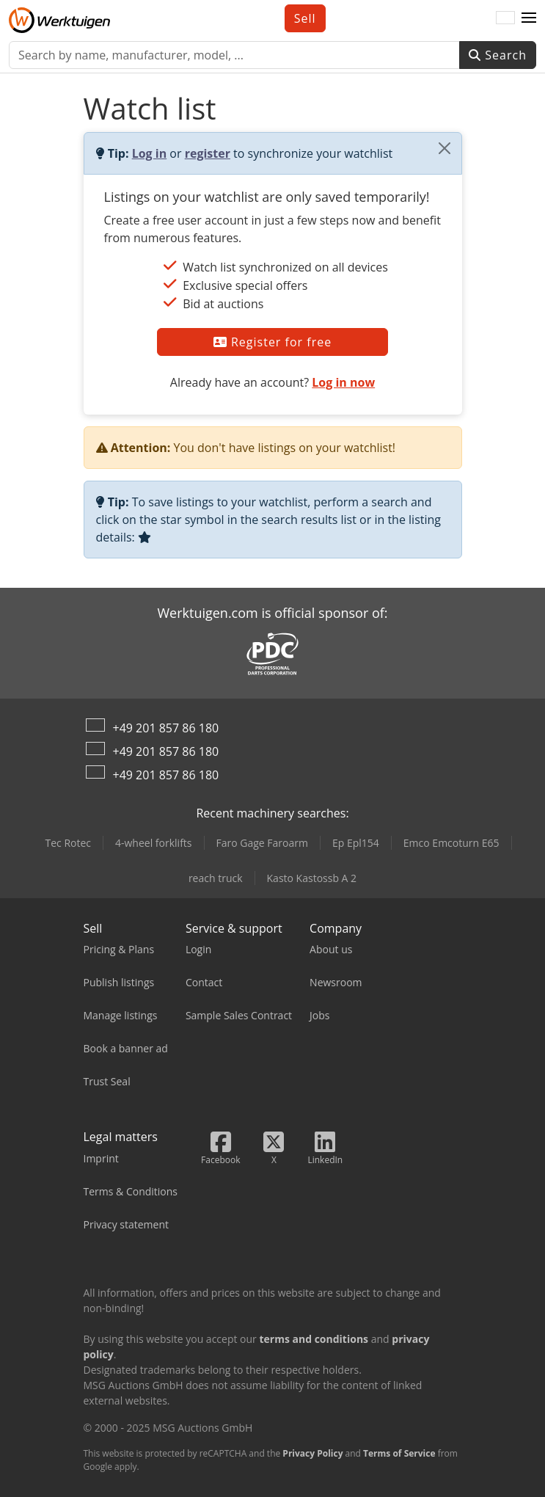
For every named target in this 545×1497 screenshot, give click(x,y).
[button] (529, 18)
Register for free (272, 342)
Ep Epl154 (355, 843)
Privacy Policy (312, 1453)
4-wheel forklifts (153, 843)
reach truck (216, 878)
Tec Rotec (68, 843)
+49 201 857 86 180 (166, 728)
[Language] (505, 18)
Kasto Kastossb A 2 (312, 878)
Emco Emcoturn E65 (451, 843)
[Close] (444, 148)
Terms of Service (399, 1453)
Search (498, 55)
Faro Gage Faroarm (262, 843)
